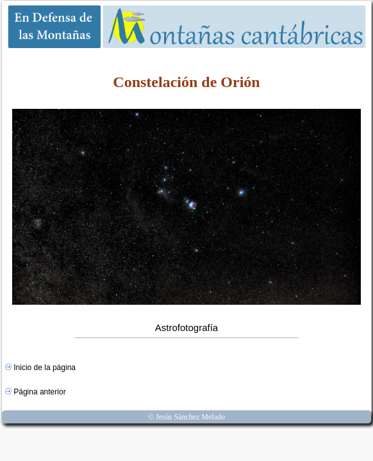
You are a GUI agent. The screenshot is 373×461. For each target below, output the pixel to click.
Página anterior (35, 391)
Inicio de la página (40, 367)
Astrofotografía (186, 327)
